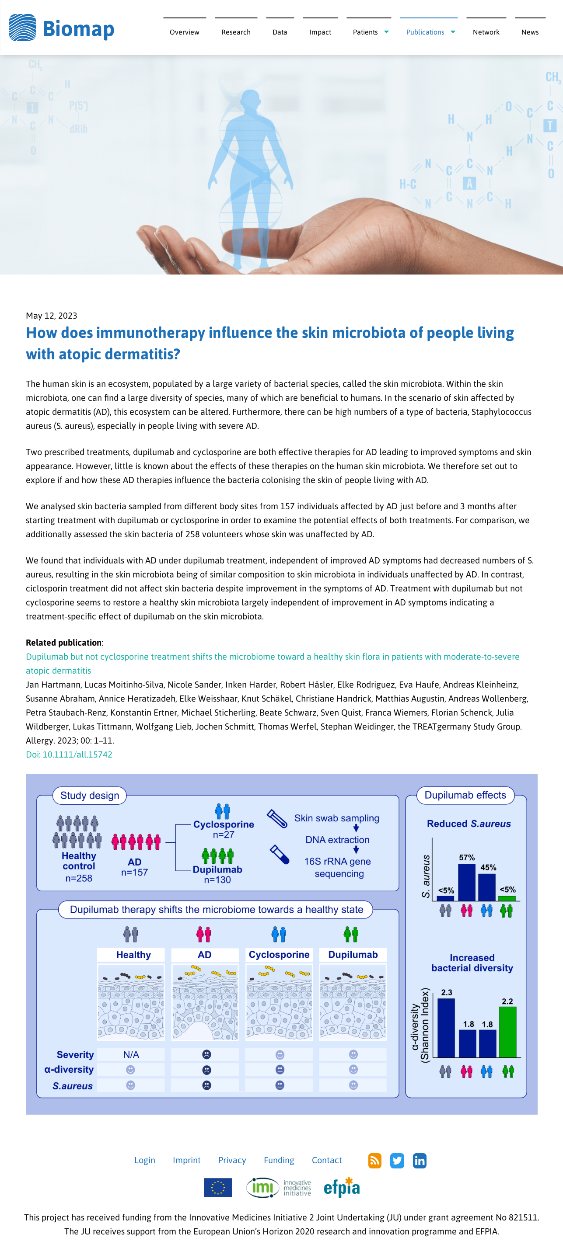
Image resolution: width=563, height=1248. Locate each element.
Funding (279, 1160)
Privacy (232, 1160)
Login (144, 1160)
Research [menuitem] (236, 32)
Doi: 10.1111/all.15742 (69, 754)
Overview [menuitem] (184, 32)
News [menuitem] (530, 32)
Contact (327, 1160)
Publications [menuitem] (425, 32)
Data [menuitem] (280, 32)
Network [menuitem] (486, 32)
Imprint (187, 1160)
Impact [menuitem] (320, 32)
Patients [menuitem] (365, 32)
